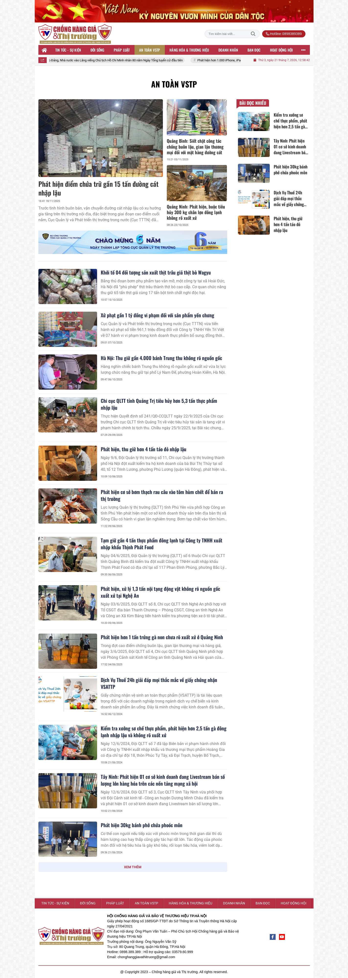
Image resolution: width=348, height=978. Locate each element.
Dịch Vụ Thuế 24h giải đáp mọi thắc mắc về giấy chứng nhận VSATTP (159, 683)
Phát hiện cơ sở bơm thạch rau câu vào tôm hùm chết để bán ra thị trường (162, 495)
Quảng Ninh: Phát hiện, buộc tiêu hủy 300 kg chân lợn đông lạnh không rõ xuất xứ (196, 212)
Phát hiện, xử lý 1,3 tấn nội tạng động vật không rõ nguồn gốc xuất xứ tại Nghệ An (160, 592)
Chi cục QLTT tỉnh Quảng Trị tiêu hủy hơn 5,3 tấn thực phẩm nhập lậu (159, 404)
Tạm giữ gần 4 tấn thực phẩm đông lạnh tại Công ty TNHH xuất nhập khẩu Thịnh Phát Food (161, 544)
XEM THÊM (132, 867)
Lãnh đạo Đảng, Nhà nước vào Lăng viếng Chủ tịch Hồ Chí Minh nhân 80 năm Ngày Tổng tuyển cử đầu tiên (116, 60)
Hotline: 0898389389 (284, 34)
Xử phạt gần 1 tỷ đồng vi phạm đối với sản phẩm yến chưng (157, 315)
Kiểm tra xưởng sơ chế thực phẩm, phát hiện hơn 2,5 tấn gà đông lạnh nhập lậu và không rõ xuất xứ (163, 732)
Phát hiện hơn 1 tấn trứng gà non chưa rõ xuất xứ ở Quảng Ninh (162, 637)
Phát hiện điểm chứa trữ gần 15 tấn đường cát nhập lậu (98, 188)
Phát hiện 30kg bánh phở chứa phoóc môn (141, 825)
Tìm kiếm (253, 34)
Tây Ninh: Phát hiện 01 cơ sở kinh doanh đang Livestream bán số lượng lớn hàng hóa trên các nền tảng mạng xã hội (163, 780)
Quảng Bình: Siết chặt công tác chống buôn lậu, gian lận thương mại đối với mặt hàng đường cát (195, 146)
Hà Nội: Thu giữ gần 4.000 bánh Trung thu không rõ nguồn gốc (161, 358)
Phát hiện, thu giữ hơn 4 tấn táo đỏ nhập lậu (143, 449)
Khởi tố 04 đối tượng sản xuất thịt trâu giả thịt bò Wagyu (156, 272)
